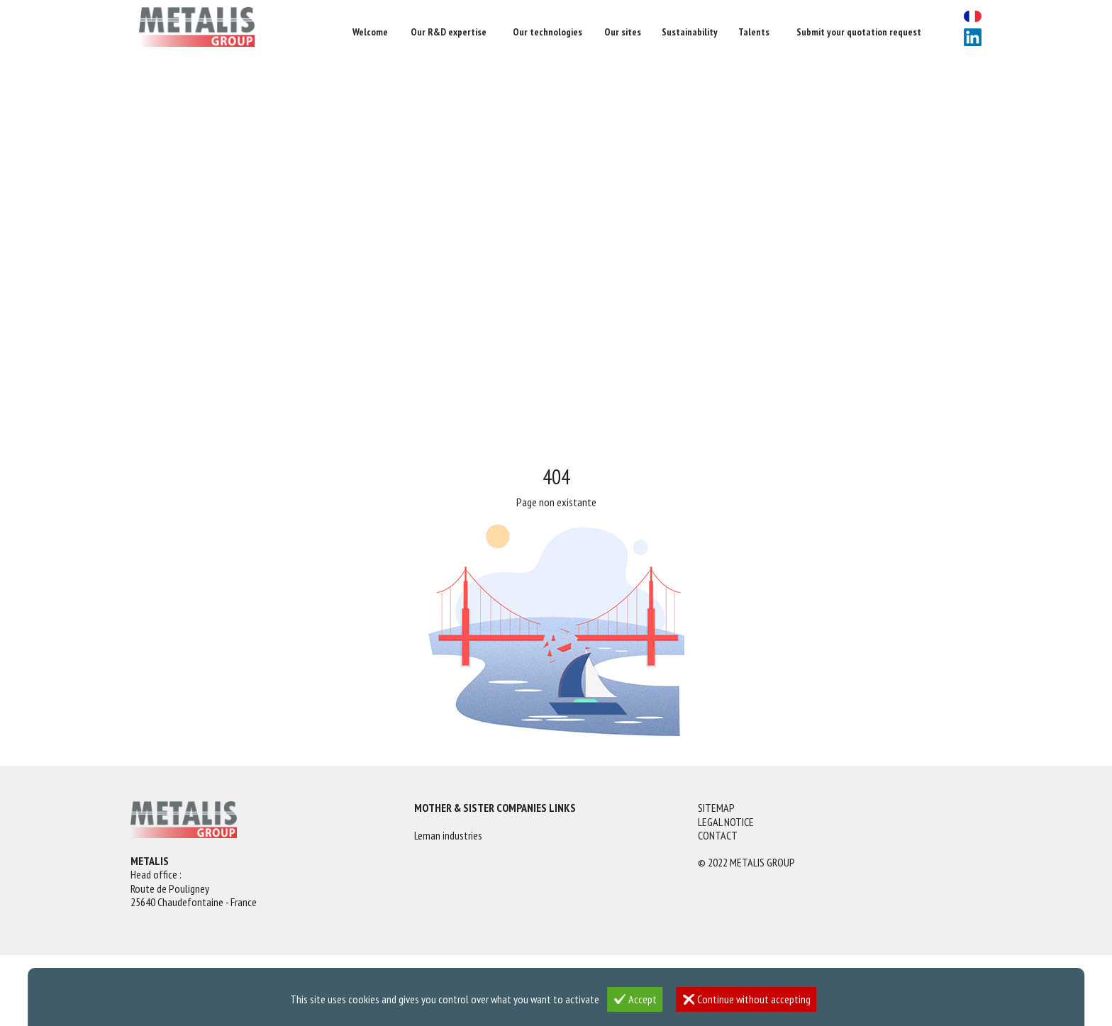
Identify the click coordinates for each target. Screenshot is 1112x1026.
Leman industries (448, 835)
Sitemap (716, 808)
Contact (718, 835)
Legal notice (726, 822)
